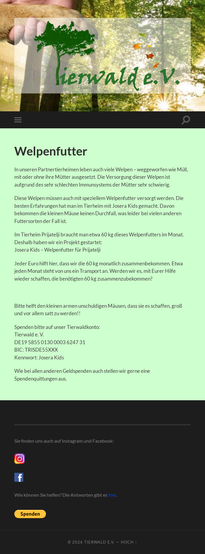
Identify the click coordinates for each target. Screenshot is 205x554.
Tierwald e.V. (99, 542)
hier (112, 495)
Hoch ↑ (129, 542)
